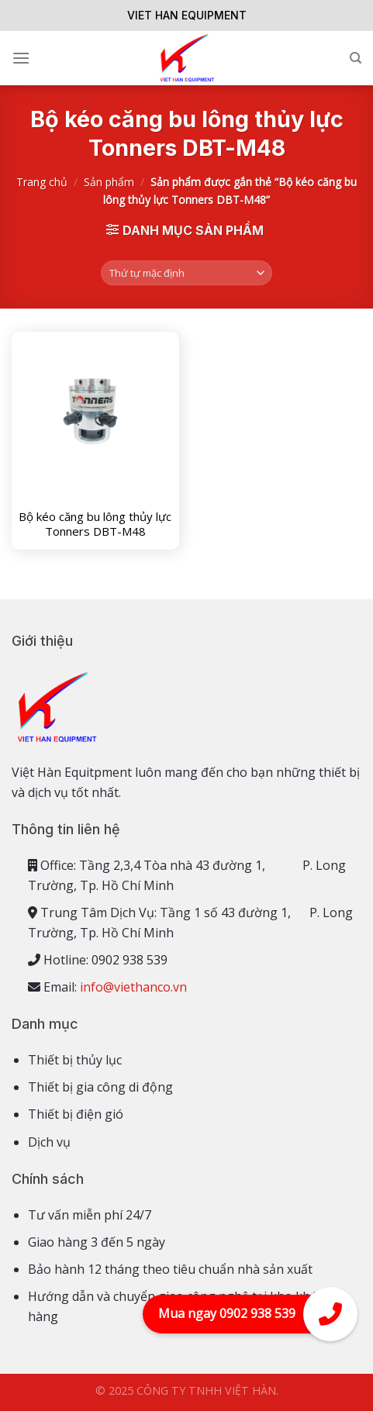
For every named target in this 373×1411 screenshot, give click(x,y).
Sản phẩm (109, 181)
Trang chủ (41, 181)
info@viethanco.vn (133, 986)
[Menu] (21, 58)
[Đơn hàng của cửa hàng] (186, 273)
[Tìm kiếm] (355, 58)
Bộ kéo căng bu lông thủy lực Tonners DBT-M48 (95, 524)
